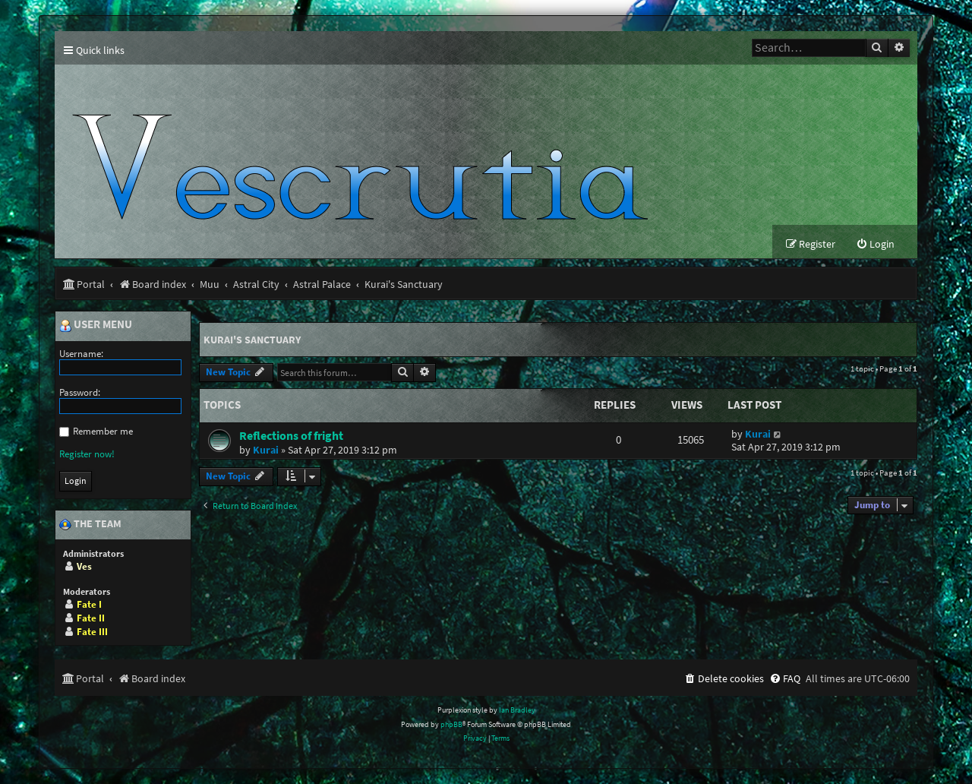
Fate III (92, 631)
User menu (95, 325)
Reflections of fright (291, 435)
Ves (84, 566)
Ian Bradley (517, 710)
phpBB (451, 724)
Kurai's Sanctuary (252, 339)
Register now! (87, 454)
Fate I (89, 604)
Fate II (91, 618)
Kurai (266, 450)
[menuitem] (875, 244)
